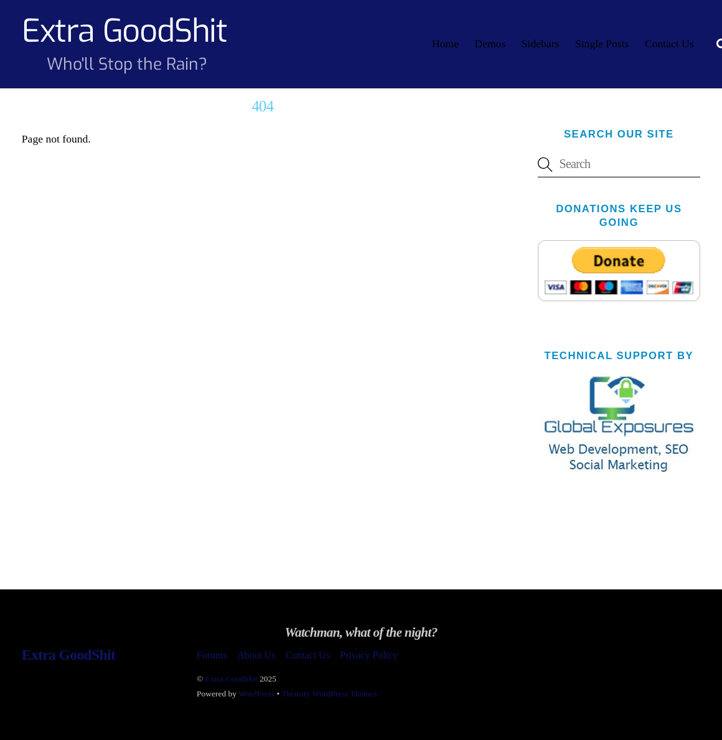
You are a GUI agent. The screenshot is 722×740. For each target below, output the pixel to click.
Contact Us (669, 43)
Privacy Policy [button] (369, 655)
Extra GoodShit (231, 678)
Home (445, 43)
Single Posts (602, 43)
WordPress (256, 693)
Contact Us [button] (308, 655)
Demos (489, 43)
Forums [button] (212, 655)
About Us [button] (256, 655)
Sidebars (541, 43)
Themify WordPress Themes (329, 693)
